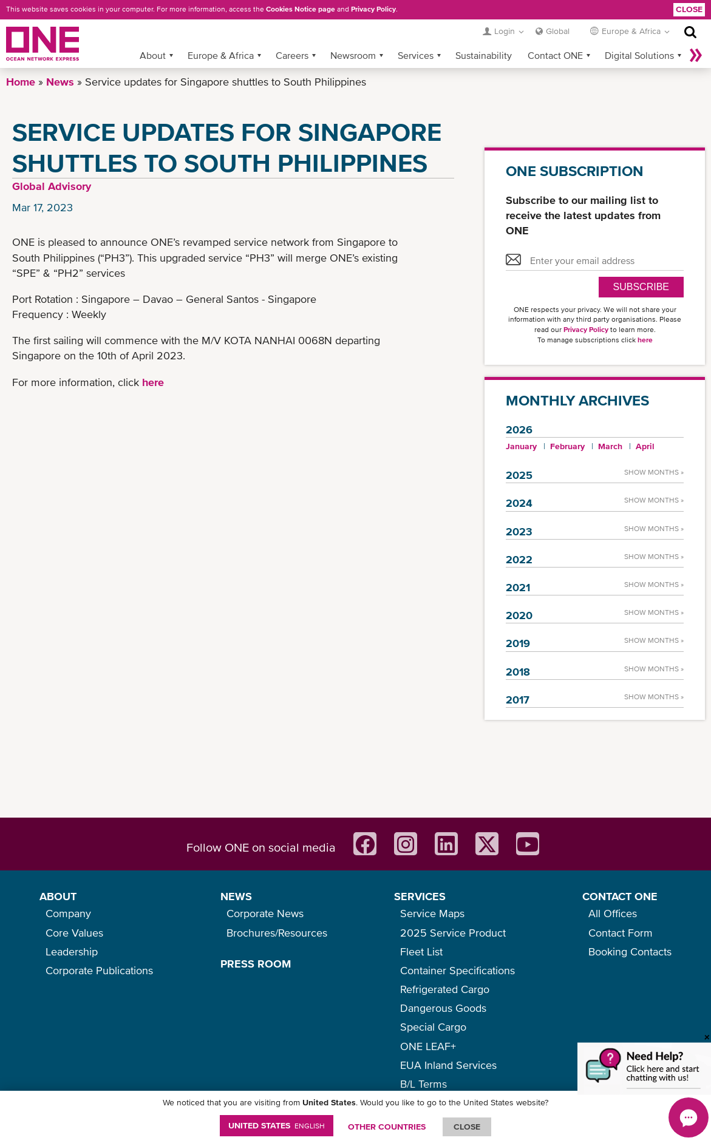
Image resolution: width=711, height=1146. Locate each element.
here (153, 382)
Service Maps (432, 913)
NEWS (236, 896)
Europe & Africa (221, 55)
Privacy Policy (373, 9)
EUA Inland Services (448, 1065)
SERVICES (420, 896)
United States (276, 1125)
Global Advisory (51, 186)
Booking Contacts (630, 951)
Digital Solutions (639, 55)
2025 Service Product (453, 932)
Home (20, 81)
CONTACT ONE (620, 896)
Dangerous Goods (443, 1008)
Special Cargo (433, 1026)
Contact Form (620, 932)
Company (68, 913)
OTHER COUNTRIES (387, 1126)
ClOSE (467, 1126)
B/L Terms (423, 1083)
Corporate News (265, 913)
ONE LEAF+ (428, 1046)
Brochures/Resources (276, 932)
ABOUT (58, 896)
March (610, 446)
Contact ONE (555, 55)
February (567, 446)
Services (416, 55)
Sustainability (483, 55)
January (521, 446)
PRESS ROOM (255, 963)
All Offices (612, 913)
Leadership (72, 951)
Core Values (74, 932)
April (645, 446)
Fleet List (421, 951)
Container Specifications (457, 970)
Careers (292, 55)
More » (696, 55)
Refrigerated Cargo (444, 989)
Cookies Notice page (300, 9)
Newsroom (353, 55)
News (60, 81)
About (153, 55)
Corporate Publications (99, 970)
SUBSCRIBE (641, 287)
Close (689, 9)
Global (558, 31)
